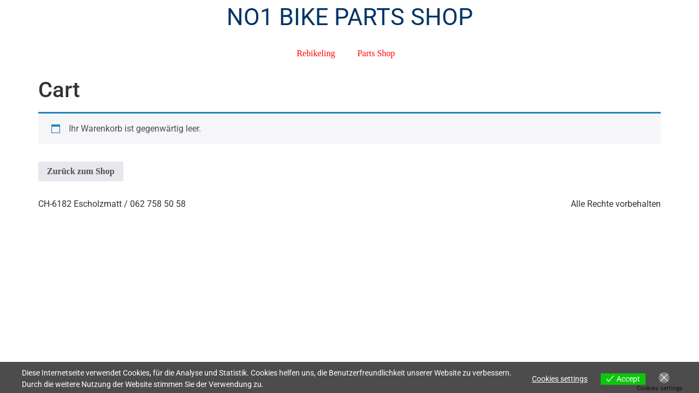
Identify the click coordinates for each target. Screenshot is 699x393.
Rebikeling (316, 53)
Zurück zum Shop (81, 171)
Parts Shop (376, 53)
